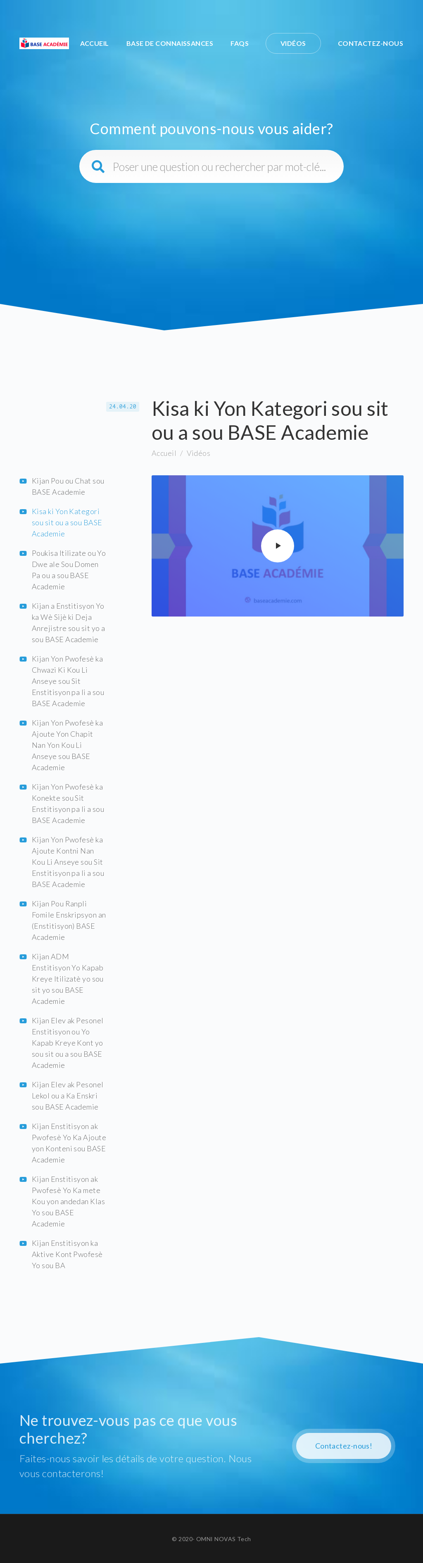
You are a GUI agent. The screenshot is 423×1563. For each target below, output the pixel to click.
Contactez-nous (370, 43)
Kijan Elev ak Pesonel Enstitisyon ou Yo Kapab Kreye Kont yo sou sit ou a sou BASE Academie (67, 1043)
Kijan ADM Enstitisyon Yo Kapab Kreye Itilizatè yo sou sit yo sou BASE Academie (68, 979)
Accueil (94, 43)
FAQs (240, 43)
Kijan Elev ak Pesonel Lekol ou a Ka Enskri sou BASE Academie (67, 1095)
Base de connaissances (169, 43)
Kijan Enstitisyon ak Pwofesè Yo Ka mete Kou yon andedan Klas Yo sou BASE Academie (68, 1201)
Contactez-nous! (344, 1445)
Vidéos (293, 43)
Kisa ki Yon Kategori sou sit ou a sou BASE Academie (67, 522)
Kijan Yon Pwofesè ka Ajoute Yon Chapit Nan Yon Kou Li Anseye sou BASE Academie (67, 745)
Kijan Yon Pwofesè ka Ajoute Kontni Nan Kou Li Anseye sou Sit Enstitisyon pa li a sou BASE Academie (68, 862)
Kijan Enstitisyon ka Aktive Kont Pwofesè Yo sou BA (67, 1254)
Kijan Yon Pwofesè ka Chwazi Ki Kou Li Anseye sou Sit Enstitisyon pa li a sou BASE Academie (68, 681)
